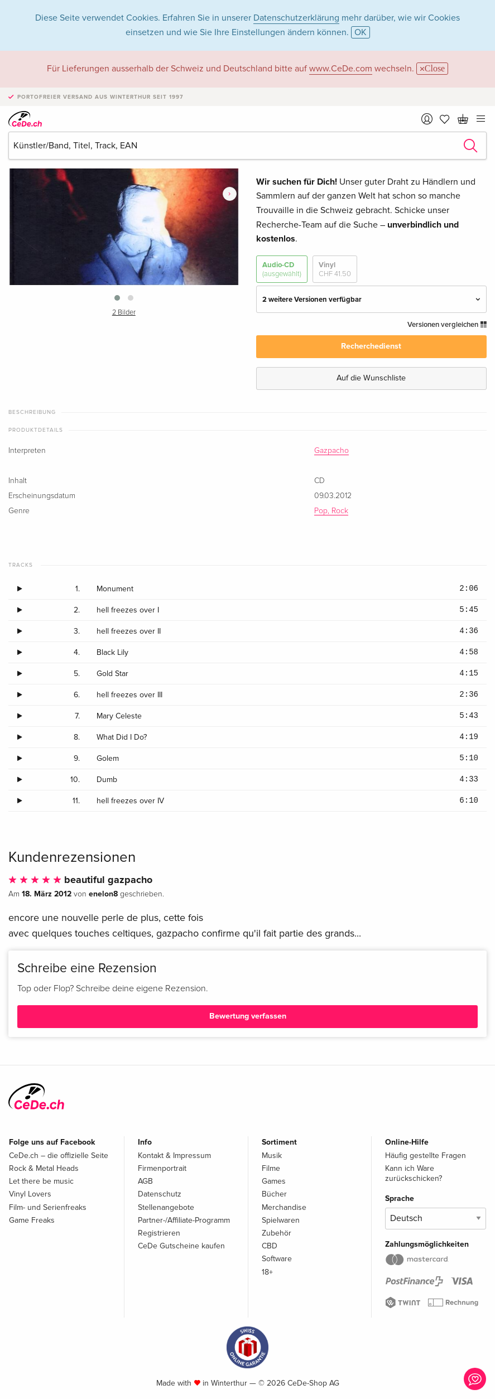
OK (360, 32)
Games (274, 1181)
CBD (269, 1246)
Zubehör (276, 1233)
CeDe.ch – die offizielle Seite (58, 1155)
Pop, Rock (331, 511)
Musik (272, 1155)
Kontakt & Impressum (174, 1155)
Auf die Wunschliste (371, 378)
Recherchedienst (371, 346)
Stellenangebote (166, 1207)
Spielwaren (281, 1220)
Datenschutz (159, 1194)
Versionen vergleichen (447, 324)
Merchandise (284, 1207)
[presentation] (230, 194)
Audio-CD (281, 269)
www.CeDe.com (340, 68)
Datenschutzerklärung (296, 17)
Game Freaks (32, 1220)
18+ (267, 1272)
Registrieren (159, 1233)
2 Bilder (124, 312)
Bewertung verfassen (247, 1016)
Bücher (274, 1194)
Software (277, 1258)
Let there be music (41, 1181)
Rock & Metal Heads (44, 1168)
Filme (271, 1168)
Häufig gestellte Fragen (425, 1155)
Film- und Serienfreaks (47, 1207)
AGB (145, 1181)
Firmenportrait (162, 1168)
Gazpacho (331, 451)
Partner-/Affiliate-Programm (184, 1220)
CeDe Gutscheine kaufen (181, 1246)
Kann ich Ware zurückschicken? (413, 1173)
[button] (117, 297)
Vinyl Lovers (30, 1194)
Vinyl (335, 269)
